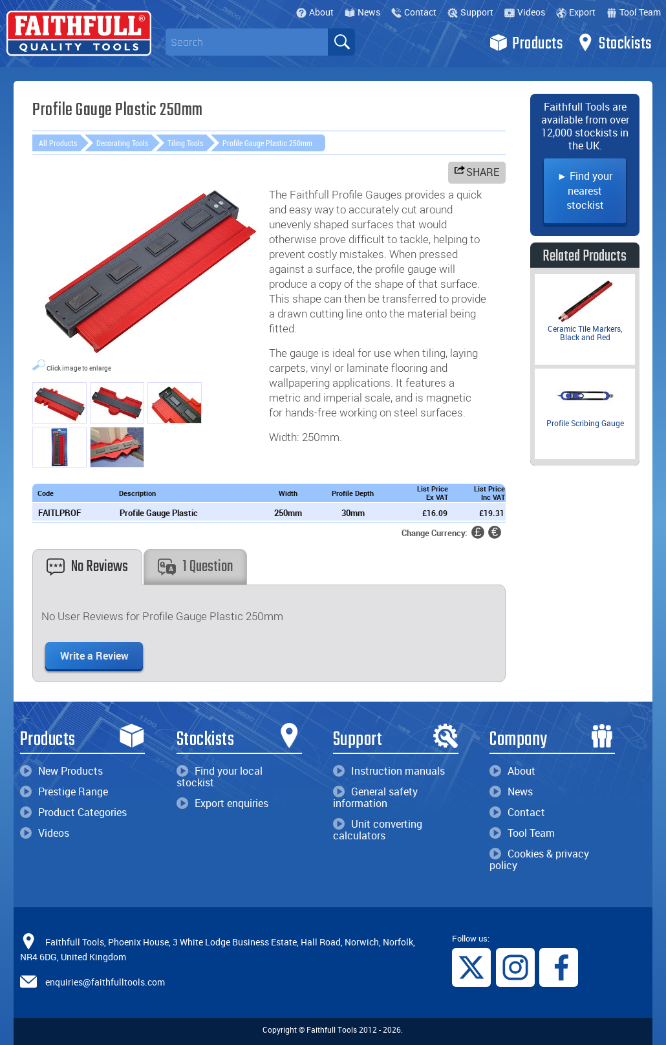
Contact (413, 12)
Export (576, 12)
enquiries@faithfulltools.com (105, 982)
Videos (524, 12)
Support (470, 12)
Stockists (614, 42)
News (362, 12)
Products (526, 42)
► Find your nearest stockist (585, 190)
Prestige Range (64, 791)
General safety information (375, 797)
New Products (61, 771)
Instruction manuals (389, 771)
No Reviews (87, 567)
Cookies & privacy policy (539, 859)
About (315, 12)
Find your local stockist (220, 777)
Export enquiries (222, 803)
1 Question (195, 567)
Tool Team (634, 12)
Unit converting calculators (377, 830)
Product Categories (73, 812)
